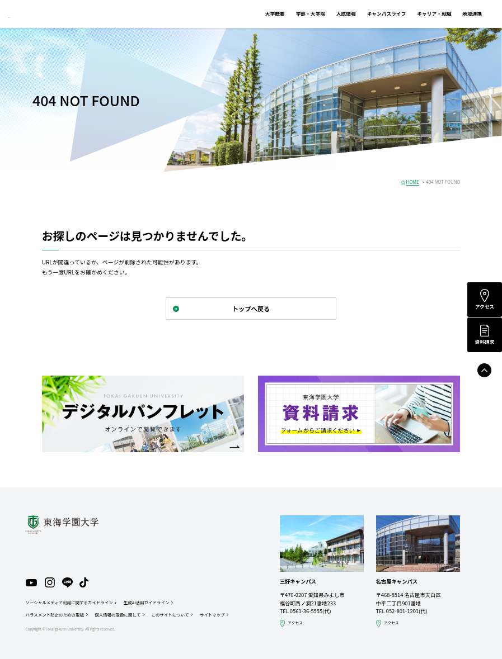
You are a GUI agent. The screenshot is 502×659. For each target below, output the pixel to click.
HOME (412, 182)
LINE (67, 582)
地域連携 (453, 13)
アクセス (484, 306)
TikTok (83, 582)
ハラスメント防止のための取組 (54, 614)
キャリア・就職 (415, 13)
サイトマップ (212, 614)
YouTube (31, 583)
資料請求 (484, 341)
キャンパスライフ (367, 13)
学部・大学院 (291, 13)
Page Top (484, 370)
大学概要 (256, 13)
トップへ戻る (251, 308)
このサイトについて (170, 614)
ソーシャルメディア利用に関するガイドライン (68, 602)
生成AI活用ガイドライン (146, 602)
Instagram (50, 582)
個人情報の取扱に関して (117, 614)
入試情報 (327, 13)
